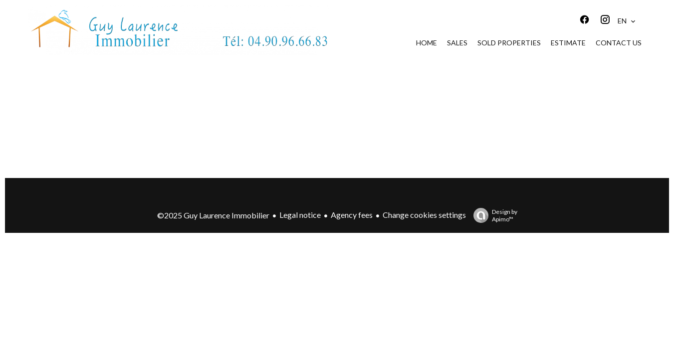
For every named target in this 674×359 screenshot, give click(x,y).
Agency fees (352, 214)
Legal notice (300, 214)
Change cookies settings (424, 214)
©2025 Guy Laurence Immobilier (213, 215)
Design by (492, 215)
